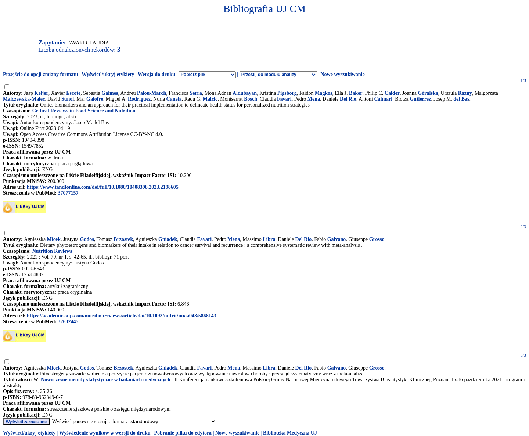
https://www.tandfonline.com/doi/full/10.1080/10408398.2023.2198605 (103, 187)
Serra (196, 93)
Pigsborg (287, 93)
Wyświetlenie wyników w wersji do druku (105, 433)
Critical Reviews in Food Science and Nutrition (84, 110)
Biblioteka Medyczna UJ (290, 433)
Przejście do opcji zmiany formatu (40, 74)
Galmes (109, 93)
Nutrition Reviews (52, 251)
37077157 (68, 193)
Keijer (41, 93)
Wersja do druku (156, 74)
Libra (269, 239)
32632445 (68, 321)
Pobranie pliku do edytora (183, 433)
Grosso (377, 239)
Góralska (428, 93)
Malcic (210, 99)
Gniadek (167, 239)
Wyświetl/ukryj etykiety (108, 74)
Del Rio (348, 99)
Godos (87, 239)
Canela (174, 99)
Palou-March (151, 93)
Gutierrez (420, 99)
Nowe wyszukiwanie (342, 74)
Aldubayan (245, 93)
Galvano (336, 239)
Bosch (250, 99)
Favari (284, 99)
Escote (73, 93)
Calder (392, 93)
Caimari (383, 99)
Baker (356, 93)
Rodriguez (139, 99)
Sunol (67, 99)
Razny (465, 93)
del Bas (461, 99)
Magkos (323, 93)
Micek (54, 239)
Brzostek (123, 239)
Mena (313, 99)
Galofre (94, 99)
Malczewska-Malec (24, 99)
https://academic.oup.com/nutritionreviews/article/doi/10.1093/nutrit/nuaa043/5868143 (121, 315)
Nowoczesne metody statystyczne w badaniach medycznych (105, 379)
